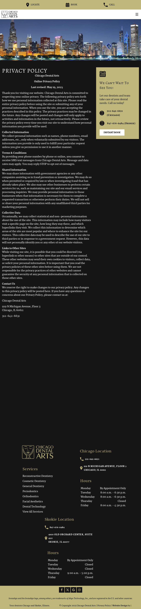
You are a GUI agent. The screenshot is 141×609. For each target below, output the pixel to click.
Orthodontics (31, 496)
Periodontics (30, 491)
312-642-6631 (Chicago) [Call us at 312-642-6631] (111, 113)
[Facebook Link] (61, 590)
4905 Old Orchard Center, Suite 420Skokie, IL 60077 (69, 538)
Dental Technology (34, 507)
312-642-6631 (89, 459)
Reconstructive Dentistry (38, 476)
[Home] (9, 14)
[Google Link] (73, 590)
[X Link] (67, 590)
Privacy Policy (104, 606)
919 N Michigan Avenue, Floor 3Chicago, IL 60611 (103, 468)
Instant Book (112, 132)
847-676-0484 (55, 527)
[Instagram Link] (79, 590)
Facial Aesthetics (33, 501)
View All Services (33, 512)
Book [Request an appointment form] (71, 5)
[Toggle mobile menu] (137, 14)
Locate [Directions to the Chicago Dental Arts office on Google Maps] (33, 5)
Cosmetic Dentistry (34, 481)
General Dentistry (33, 486)
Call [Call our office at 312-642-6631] (109, 5)
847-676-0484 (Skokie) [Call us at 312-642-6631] (117, 123)
